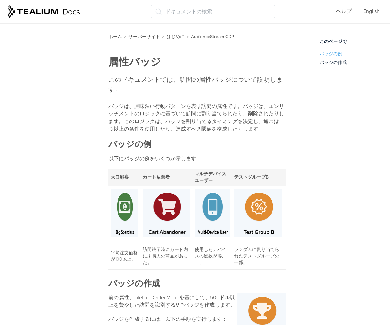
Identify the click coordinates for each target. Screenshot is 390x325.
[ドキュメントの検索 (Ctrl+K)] (213, 11)
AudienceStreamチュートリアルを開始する (51, 71)
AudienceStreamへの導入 (46, 55)
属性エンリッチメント (43, 100)
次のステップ (32, 297)
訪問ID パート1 (34, 184)
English (371, 11)
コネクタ (27, 234)
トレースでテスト (38, 272)
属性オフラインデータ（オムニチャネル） (51, 117)
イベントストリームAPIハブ (46, 29)
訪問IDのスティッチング (45, 171)
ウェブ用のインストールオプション (51, 314)
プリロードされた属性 (43, 145)
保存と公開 (30, 285)
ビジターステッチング (43, 158)
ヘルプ (344, 11)
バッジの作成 (333, 62)
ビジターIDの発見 (37, 196)
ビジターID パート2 (40, 209)
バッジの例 (331, 54)
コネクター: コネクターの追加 (52, 247)
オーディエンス (35, 221)
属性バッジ (30, 133)
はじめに (176, 36)
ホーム (115, 36)
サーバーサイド (144, 36)
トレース (27, 260)
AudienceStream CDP (39, 42)
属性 (22, 87)
